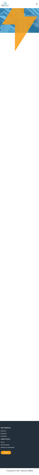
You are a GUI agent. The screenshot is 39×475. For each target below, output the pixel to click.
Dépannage (4, 436)
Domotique (4, 433)
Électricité (3, 430)
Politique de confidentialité (7, 447)
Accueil (2, 442)
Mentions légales (5, 444)
